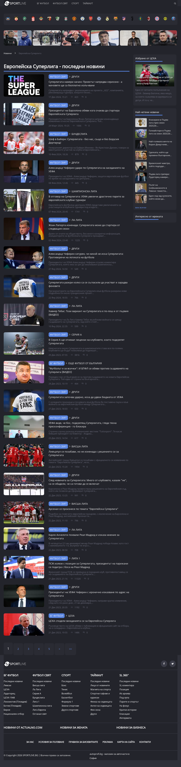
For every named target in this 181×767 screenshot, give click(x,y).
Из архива (124, 693)
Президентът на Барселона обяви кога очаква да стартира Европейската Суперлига (84, 112)
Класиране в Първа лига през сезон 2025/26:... (158, 122)
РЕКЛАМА (108, 742)
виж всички (140, 207)
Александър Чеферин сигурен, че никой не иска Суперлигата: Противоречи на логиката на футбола (86, 255)
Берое (7, 709)
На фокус (124, 705)
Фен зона (95, 709)
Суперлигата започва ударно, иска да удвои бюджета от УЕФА (86, 397)
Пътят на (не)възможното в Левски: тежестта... (158, 188)
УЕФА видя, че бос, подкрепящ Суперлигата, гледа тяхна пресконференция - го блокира (83, 424)
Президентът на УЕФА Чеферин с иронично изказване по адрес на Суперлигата (89, 594)
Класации (124, 713)
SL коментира (126, 685)
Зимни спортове (70, 705)
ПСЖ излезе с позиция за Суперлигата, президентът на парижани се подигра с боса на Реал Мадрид (88, 565)
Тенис (65, 689)
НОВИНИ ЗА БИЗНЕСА (131, 727)
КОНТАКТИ (145, 742)
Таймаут (88, 3)
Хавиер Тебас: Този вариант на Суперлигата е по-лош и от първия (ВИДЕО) (88, 312)
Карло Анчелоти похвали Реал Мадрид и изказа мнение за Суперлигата (84, 536)
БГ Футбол (56, 363)
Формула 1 (67, 701)
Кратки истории (127, 709)
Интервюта (125, 717)
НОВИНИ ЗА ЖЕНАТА (73, 727)
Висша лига (39, 685)
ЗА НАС (30, 742)
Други (93, 713)
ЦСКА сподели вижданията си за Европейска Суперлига (82, 620)
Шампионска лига (42, 705)
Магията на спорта (100, 689)
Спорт (75, 3)
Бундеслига (39, 697)
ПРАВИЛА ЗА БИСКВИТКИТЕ (83, 742)
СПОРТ (66, 675)
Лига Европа (39, 709)
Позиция (124, 689)
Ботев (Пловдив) (12, 705)
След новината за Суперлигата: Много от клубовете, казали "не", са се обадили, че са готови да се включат (88, 482)
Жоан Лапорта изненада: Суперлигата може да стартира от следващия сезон (84, 226)
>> (70, 648)
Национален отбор (14, 713)
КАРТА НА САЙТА (126, 742)
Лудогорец (9, 693)
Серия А (37, 693)
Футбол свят (60, 3)
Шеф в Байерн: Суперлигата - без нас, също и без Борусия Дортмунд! (84, 140)
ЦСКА (6, 689)
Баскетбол (67, 697)
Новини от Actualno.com (23, 727)
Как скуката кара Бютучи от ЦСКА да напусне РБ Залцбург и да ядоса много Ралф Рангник (155, 80)
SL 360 (124, 675)
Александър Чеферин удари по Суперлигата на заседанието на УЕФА (87, 169)
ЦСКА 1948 (9, 697)
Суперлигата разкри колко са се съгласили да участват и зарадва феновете (88, 284)
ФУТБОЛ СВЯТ (42, 675)
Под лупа (124, 697)
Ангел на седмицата (101, 705)
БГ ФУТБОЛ (43, 3)
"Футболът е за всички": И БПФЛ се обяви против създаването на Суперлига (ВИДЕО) (88, 370)
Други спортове (70, 709)
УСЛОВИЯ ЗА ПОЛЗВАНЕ (51, 742)
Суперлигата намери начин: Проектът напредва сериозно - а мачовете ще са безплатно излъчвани (85, 83)
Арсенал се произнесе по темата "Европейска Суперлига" (83, 509)
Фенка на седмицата (101, 701)
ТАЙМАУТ (96, 675)
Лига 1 (36, 701)
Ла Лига (37, 689)
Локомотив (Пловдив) (15, 701)
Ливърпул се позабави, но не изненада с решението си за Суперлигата (84, 453)
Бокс (64, 685)
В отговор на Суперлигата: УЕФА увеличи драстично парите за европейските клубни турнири (86, 198)
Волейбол (67, 693)
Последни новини (13, 681)
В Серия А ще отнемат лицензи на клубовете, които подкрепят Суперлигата (87, 341)
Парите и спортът (129, 701)
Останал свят (40, 713)
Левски (7, 685)
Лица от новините (100, 685)
